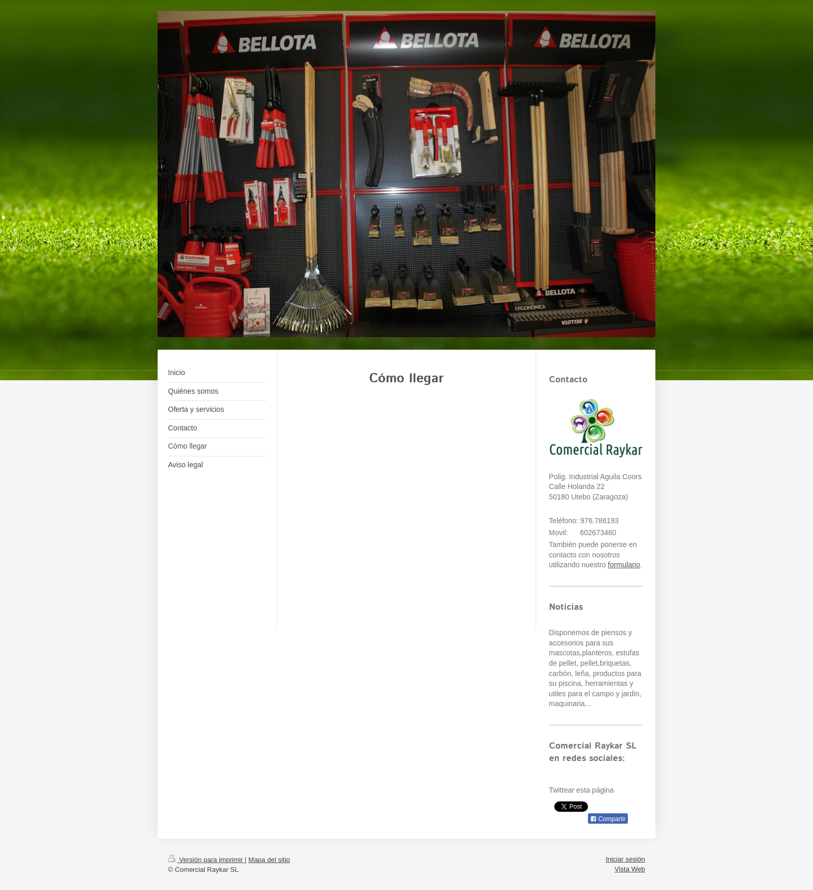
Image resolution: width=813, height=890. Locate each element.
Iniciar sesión (625, 859)
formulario (624, 565)
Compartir (608, 819)
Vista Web (629, 869)
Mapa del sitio (269, 860)
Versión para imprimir (206, 860)
